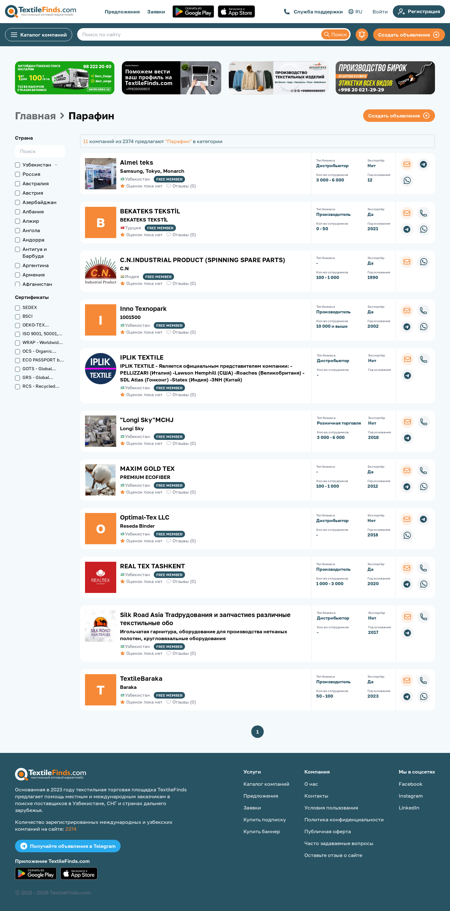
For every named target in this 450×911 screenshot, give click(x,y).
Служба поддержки (313, 11)
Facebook (410, 784)
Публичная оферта (327, 831)
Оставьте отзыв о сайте (333, 855)
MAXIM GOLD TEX (147, 468)
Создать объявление (409, 34)
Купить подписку (264, 819)
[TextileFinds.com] (40, 11)
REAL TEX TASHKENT (152, 566)
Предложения (122, 11)
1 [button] (257, 732)
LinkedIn (409, 807)
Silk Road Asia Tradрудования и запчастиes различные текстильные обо (205, 618)
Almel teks (136, 162)
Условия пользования (331, 807)
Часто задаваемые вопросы (338, 843)
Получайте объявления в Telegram (68, 846)
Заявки (156, 11)
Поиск (335, 34)
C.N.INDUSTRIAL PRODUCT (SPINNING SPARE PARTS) (202, 259)
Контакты (316, 796)
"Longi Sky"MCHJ (147, 419)
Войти (380, 11)
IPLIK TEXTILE (141, 357)
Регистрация (419, 11)
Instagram (411, 796)
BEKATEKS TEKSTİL (150, 211)
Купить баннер (261, 831)
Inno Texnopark (143, 308)
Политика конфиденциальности (344, 819)
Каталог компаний (38, 34)
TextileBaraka (141, 678)
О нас (311, 784)
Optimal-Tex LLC (144, 517)
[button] (49, 164)
